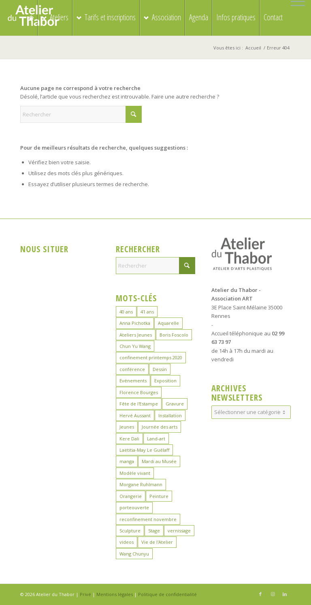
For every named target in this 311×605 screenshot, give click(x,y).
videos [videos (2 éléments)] (126, 542)
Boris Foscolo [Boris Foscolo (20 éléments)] (174, 335)
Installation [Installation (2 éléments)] (170, 415)
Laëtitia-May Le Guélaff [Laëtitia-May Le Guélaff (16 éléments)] (144, 450)
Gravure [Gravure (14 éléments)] (175, 404)
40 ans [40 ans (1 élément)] (126, 312)
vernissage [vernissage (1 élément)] (179, 531)
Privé (85, 594)
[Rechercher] (81, 114)
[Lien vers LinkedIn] (285, 594)
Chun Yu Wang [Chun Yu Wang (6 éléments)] (135, 346)
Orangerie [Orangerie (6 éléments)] (130, 496)
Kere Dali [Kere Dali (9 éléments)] (129, 439)
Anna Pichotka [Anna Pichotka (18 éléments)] (134, 323)
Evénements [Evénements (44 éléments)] (133, 381)
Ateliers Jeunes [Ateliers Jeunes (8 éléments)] (135, 335)
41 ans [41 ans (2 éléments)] (147, 312)
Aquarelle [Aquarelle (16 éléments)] (168, 323)
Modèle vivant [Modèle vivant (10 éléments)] (134, 473)
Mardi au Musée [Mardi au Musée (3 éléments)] (159, 461)
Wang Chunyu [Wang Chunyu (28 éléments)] (134, 554)
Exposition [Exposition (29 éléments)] (165, 381)
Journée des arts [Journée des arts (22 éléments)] (159, 427)
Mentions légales (114, 594)
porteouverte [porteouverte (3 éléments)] (134, 507)
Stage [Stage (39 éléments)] (154, 531)
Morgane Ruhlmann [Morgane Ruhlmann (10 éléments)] (140, 484)
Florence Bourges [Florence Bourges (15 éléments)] (138, 392)
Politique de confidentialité (167, 594)
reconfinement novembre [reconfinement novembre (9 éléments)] (148, 519)
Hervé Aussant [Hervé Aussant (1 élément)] (135, 415)
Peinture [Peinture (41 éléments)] (158, 496)
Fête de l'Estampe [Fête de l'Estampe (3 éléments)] (138, 404)
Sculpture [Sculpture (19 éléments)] (130, 531)
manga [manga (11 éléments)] (126, 461)
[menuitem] (296, 1)
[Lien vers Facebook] (260, 594)
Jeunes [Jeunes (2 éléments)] (126, 427)
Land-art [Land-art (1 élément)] (156, 439)
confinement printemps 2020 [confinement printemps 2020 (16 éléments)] (150, 357)
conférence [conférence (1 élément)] (132, 369)
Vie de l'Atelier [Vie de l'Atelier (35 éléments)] (157, 542)
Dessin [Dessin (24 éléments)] (160, 369)
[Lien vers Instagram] (272, 594)
